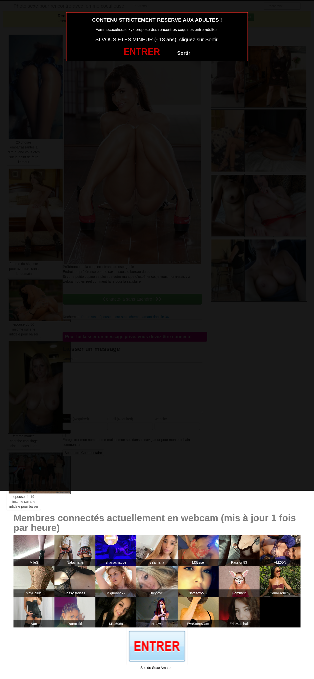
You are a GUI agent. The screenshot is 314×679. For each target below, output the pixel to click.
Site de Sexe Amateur (156, 668)
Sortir (183, 53)
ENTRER (142, 52)
